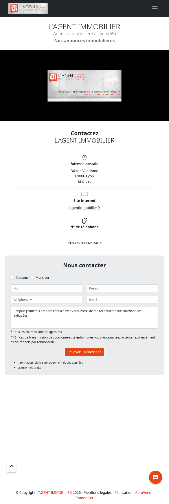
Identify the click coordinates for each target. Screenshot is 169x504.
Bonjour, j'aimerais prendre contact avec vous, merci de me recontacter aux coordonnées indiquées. (84, 318)
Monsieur (42, 277)
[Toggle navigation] (155, 8)
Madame (22, 277)
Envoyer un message (84, 352)
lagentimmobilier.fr (84, 207)
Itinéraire (84, 181)
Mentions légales (98, 492)
